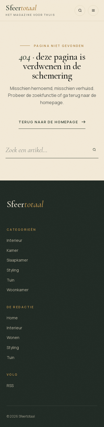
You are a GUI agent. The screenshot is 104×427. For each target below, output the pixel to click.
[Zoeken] (80, 10)
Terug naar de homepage (52, 121)
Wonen (13, 337)
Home (12, 317)
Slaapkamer (17, 260)
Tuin (10, 280)
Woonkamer (18, 289)
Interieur (14, 240)
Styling (13, 270)
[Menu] (93, 10)
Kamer (12, 250)
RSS (10, 385)
